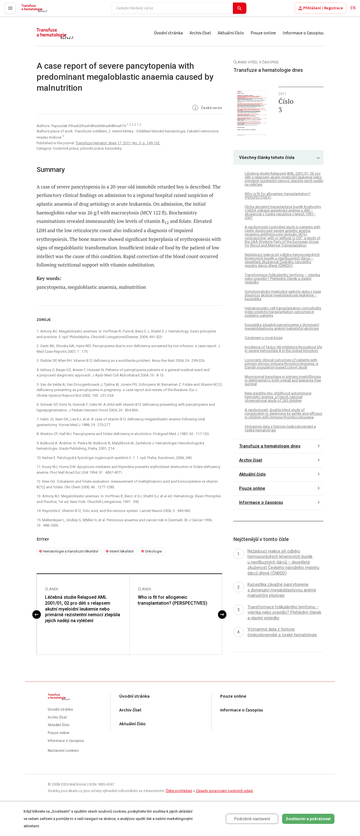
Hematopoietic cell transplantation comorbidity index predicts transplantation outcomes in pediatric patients (283, 312)
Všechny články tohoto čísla (266, 157)
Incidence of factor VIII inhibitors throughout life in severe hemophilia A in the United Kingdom (283, 349)
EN (353, 8)
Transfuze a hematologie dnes (269, 446)
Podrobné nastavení (252, 819)
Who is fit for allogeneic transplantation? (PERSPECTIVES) (172, 600)
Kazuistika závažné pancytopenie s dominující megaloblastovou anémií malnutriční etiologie (282, 327)
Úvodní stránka (168, 33)
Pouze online (263, 33)
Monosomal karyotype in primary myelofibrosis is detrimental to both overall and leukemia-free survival (283, 380)
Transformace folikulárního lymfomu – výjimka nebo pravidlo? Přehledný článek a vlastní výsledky (282, 278)
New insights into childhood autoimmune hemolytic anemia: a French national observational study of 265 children (278, 397)
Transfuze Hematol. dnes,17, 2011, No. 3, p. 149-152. (118, 143)
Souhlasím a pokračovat (308, 819)
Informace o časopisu (303, 33)
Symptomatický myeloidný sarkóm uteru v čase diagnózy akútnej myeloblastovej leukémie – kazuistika (283, 295)
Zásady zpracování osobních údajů (224, 791)
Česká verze (206, 108)
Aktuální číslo (231, 33)
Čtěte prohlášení (179, 791)
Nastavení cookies (63, 751)
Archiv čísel (200, 33)
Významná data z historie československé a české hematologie (280, 428)
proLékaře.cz (32, 10)
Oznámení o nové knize (263, 338)
